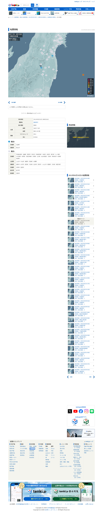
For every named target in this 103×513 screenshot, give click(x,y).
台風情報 (31, 455)
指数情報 (57, 9)
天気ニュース (89, 9)
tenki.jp (14, 6)
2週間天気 (12, 453)
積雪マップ (12, 459)
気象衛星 (41, 448)
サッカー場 (63, 455)
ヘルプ (93, 1)
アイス (52, 455)
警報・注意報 (32, 446)
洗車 (47, 464)
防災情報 (35, 9)
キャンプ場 (63, 459)
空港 (61, 450)
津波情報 (31, 450)
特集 (85, 452)
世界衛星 (41, 450)
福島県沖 (36, 122)
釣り (61, 464)
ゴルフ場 (62, 457)
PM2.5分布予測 (13, 462)
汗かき (52, 448)
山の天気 (62, 446)
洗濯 (47, 448)
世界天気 (12, 448)
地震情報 (32, 448)
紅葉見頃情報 (78, 465)
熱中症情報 (78, 461)
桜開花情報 (78, 450)
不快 (52, 450)
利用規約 (44, 504)
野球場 (61, 453)
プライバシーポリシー (55, 504)
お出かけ (48, 453)
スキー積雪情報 (78, 473)
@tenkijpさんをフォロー (34, 113)
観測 (24, 9)
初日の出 (78, 476)
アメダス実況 (23, 448)
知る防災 (31, 457)
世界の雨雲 (12, 464)
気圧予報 (12, 450)
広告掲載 (80, 504)
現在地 (37, 6)
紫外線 (47, 459)
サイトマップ (86, 1)
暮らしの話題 (87, 448)
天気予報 (13, 9)
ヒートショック (78, 469)
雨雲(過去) (23, 446)
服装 (47, 450)
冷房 (52, 453)
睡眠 (47, 466)
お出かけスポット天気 (65, 466)
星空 (47, 455)
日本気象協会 (20, 504)
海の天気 (62, 448)
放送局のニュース (88, 450)
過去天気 (22, 453)
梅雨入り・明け (78, 458)
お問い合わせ (89, 504)
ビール (52, 457)
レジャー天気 (68, 9)
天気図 (46, 9)
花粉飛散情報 (78, 446)
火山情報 (31, 453)
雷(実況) (22, 455)
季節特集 (78, 9)
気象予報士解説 (88, 446)
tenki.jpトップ (78, 1)
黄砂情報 (12, 470)
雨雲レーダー (13, 457)
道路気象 (12, 468)
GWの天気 (78, 454)
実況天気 (22, 450)
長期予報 (12, 455)
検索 (32, 5)
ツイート (23, 113)
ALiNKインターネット (31, 504)
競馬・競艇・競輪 (64, 462)
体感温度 (48, 462)
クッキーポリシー (70, 504)
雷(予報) (12, 466)
